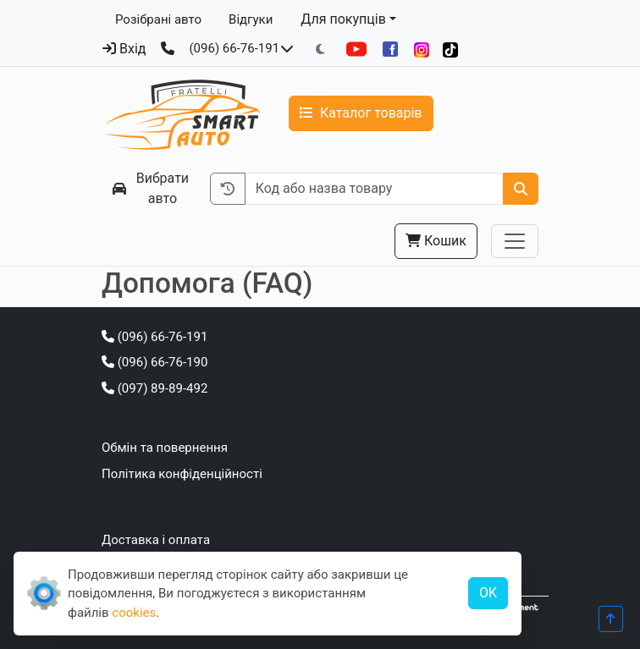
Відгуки (251, 19)
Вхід (124, 49)
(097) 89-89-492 (154, 388)
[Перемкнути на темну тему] (320, 49)
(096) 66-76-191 (234, 48)
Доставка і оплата (156, 539)
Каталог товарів (361, 113)
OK (488, 593)
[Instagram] (421, 49)
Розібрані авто (158, 19)
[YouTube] (356, 49)
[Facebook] (390, 49)
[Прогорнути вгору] (611, 619)
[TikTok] (450, 49)
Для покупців (343, 19)
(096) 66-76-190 (154, 362)
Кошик (436, 241)
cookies (134, 612)
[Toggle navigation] (514, 241)
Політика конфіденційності (182, 473)
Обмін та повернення (165, 447)
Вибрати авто (151, 188)
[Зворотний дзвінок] (167, 49)
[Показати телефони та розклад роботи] (287, 49)
